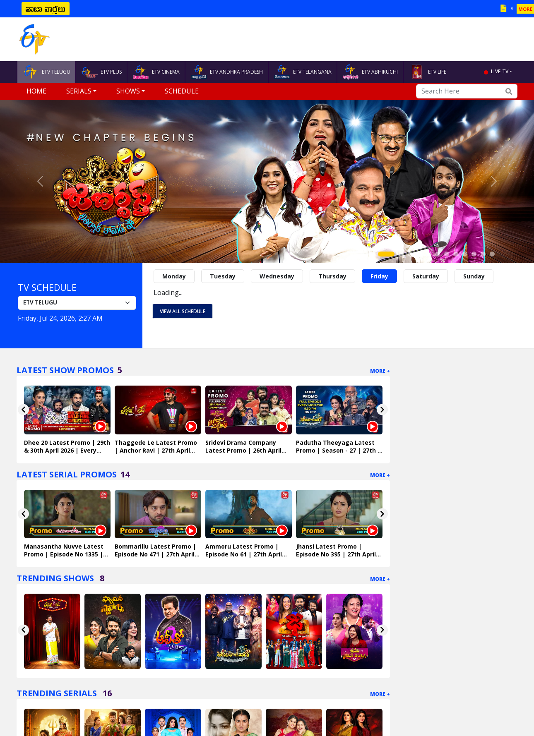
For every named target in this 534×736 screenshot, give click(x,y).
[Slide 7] (446, 254)
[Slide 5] (428, 254)
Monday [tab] (174, 276)
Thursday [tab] (332, 276)
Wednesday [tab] (277, 276)
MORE (525, 9)
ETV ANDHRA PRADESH (226, 72)
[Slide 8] (455, 254)
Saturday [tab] (425, 276)
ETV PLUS (101, 72)
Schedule (182, 91)
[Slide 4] (419, 254)
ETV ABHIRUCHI (370, 72)
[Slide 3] (410, 254)
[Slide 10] (473, 254)
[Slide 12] (492, 254)
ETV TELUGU (46, 72)
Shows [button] (128, 91)
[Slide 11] (483, 254)
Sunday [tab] (474, 276)
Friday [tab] (379, 276)
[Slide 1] (386, 254)
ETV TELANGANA (303, 72)
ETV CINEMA (156, 72)
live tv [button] (499, 71)
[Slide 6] (437, 254)
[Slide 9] (464, 254)
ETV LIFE (427, 72)
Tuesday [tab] (223, 276)
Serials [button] (78, 91)
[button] (40, 181)
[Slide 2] (401, 254)
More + (380, 370)
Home (36, 91)
